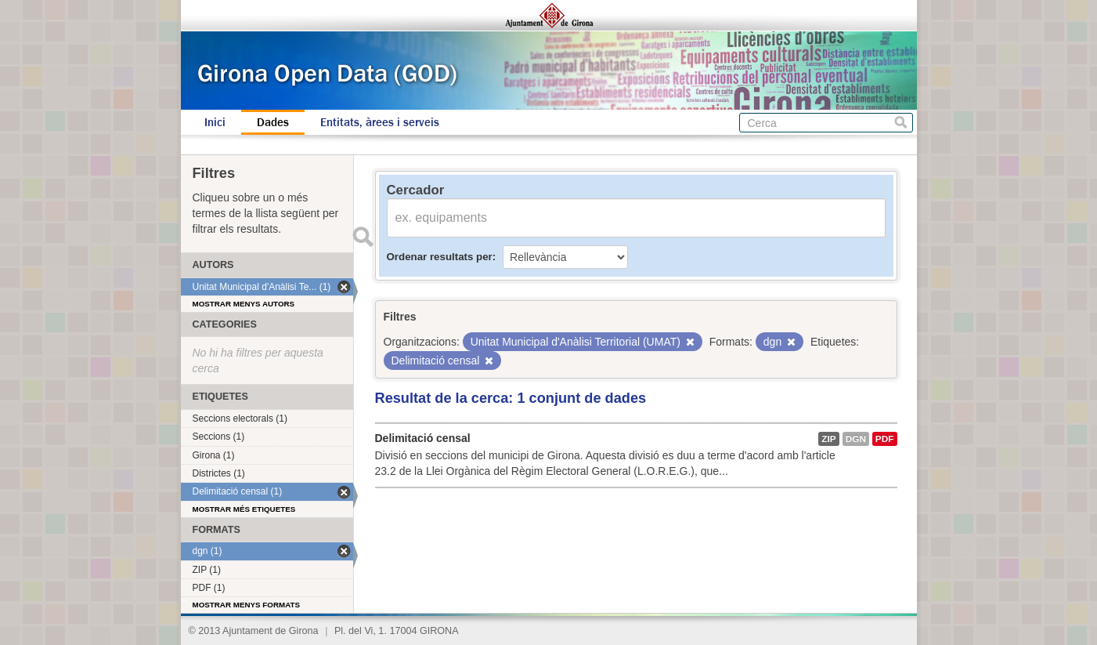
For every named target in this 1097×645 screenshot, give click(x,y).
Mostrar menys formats (247, 604)
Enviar (363, 236)
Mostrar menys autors (244, 303)
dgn (856, 438)
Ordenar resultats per (440, 257)
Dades (273, 122)
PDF (884, 438)
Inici (215, 122)
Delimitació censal (423, 438)
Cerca (901, 122)
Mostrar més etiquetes (244, 509)
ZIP (828, 438)
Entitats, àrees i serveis (379, 122)
